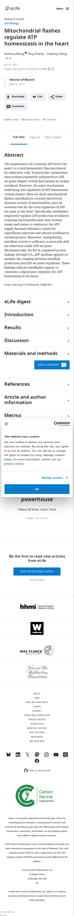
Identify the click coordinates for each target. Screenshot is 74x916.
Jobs (37, 698)
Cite (39, 97)
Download (18, 97)
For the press (37, 732)
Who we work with (37, 702)
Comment (19, 107)
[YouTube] (56, 756)
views (11, 120)
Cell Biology (11, 24)
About (37, 693)
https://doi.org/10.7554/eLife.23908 (26, 69)
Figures (35, 137)
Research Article (14, 19)
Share (58, 97)
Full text (19, 137)
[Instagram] (46, 756)
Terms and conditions (37, 715)
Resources (37, 736)
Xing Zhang (36, 54)
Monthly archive (37, 728)
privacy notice (14, 463)
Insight (29, 518)
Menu (59, 9)
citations (49, 120)
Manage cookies (52, 477)
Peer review (53, 137)
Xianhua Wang (14, 54)
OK (37, 489)
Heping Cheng (57, 54)
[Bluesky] (8, 756)
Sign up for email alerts (37, 571)
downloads (30, 120)
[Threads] (65, 756)
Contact (37, 710)
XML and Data (37, 741)
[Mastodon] (37, 756)
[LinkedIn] (17, 756)
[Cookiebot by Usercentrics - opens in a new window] (54, 424)
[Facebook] (37, 762)
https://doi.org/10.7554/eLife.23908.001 (28, 285)
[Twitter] (27, 756)
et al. (9, 58)
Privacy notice (37, 579)
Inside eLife (37, 723)
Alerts (37, 706)
